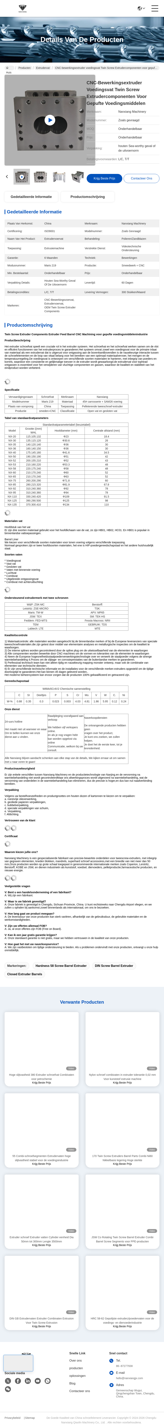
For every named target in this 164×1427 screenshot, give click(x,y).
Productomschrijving (87, 197)
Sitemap (30, 1417)
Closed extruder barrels (24, 974)
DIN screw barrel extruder (114, 965)
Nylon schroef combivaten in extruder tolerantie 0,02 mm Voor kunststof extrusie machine (122, 1077)
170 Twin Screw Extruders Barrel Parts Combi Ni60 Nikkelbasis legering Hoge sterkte (122, 1158)
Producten (24, 67)
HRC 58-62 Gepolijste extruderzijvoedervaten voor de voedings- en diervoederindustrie (122, 1320)
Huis (8, 68)
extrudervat (43, 67)
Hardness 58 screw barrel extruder (61, 965)
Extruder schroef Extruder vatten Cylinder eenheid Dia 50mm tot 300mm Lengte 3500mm (42, 1239)
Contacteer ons (79, 1391)
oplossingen (77, 1375)
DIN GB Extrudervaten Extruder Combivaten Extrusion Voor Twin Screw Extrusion (42, 1320)
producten (76, 1368)
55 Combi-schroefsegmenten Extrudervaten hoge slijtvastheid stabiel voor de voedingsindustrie (41, 1158)
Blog (72, 1383)
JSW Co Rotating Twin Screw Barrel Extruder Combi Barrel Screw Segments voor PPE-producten (122, 1239)
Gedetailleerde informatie (31, 197)
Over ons (75, 1360)
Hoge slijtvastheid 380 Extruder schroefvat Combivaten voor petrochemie (41, 1077)
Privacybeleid (12, 1417)
